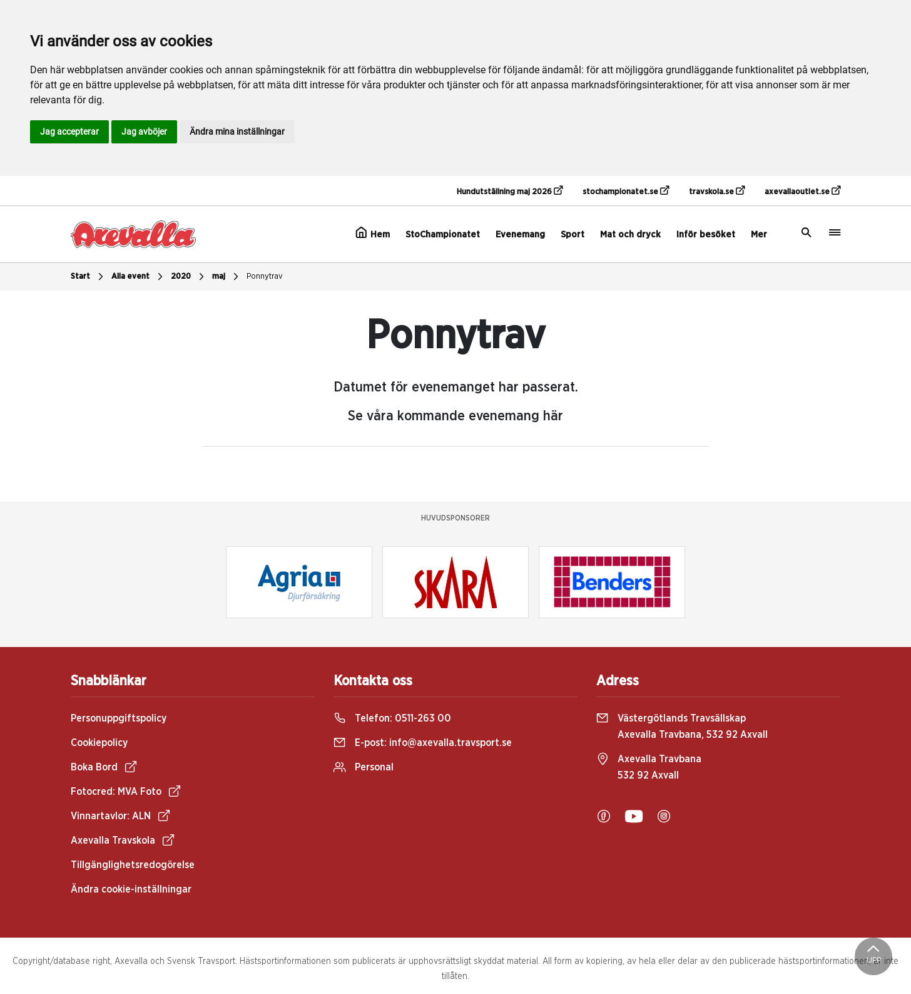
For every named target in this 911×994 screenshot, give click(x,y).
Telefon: (392, 718)
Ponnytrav (265, 276)
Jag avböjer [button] (144, 132)
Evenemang (520, 234)
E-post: (422, 743)
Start (88, 276)
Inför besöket (705, 234)
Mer (759, 234)
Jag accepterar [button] (69, 132)
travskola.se (717, 191)
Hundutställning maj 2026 (509, 191)
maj (227, 276)
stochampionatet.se (626, 191)
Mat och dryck (630, 234)
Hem (372, 233)
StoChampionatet (442, 234)
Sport (572, 234)
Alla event (138, 276)
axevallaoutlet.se (802, 191)
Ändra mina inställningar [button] (237, 132)
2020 (189, 276)
